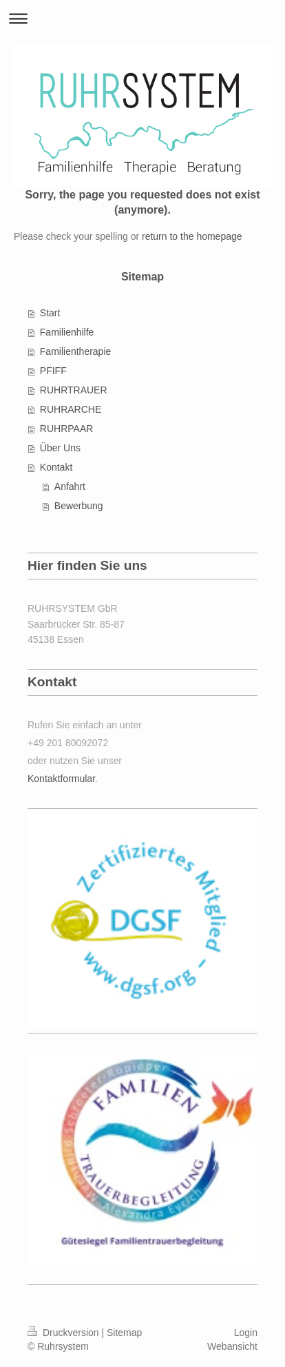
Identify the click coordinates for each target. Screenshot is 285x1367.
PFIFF (53, 370)
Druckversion (64, 1332)
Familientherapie (76, 351)
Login (245, 1332)
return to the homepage (192, 236)
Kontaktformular (61, 778)
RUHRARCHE (70, 409)
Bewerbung (78, 505)
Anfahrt (69, 486)
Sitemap (124, 1332)
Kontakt (56, 467)
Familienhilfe (67, 332)
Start (50, 312)
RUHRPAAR (67, 428)
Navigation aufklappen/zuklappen (142, 18)
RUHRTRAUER (73, 389)
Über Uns (60, 447)
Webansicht (232, 1346)
